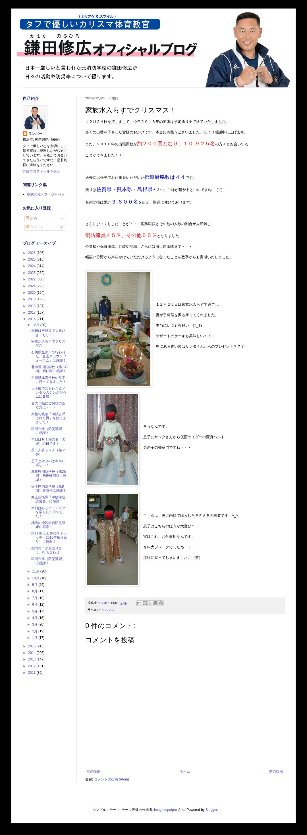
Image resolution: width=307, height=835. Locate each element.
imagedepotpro (165, 810)
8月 (35, 591)
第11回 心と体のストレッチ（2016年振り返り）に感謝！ (49, 537)
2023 (32, 273)
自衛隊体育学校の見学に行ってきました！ (48, 380)
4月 (35, 618)
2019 (32, 299)
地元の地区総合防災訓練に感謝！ (48, 525)
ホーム (185, 771)
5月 (35, 611)
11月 (36, 571)
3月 (35, 624)
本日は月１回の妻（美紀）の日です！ (48, 441)
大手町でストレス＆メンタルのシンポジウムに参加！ (48, 393)
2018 (32, 306)
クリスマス (106, 609)
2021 (32, 286)
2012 (32, 666)
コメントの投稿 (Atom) (111, 779)
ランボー (35, 134)
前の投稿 (276, 771)
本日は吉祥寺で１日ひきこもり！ (48, 333)
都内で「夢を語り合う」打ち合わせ (46, 550)
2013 (32, 659)
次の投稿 (93, 771)
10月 (36, 578)
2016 (32, 319)
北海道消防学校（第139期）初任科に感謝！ (49, 369)
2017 (32, 312)
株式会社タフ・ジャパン (46, 194)
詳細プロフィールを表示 (41, 171)
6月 (35, 605)
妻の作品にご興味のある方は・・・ (48, 405)
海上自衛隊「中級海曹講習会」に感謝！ (48, 499)
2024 (32, 266)
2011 (32, 673)
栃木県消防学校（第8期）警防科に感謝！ (48, 488)
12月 (36, 325)
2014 (32, 653)
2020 (32, 293)
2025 (32, 259)
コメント (35, 227)
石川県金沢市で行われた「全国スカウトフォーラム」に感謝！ (48, 356)
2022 (32, 279)
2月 (35, 631)
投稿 (31, 218)
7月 (35, 598)
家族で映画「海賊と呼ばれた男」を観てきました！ (48, 418)
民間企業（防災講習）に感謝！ (48, 431)
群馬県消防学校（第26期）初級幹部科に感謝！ (48, 476)
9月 (35, 585)
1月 (35, 638)
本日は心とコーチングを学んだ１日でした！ (48, 512)
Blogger (211, 810)
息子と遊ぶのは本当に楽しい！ (48, 463)
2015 (32, 646)
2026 (32, 253)
